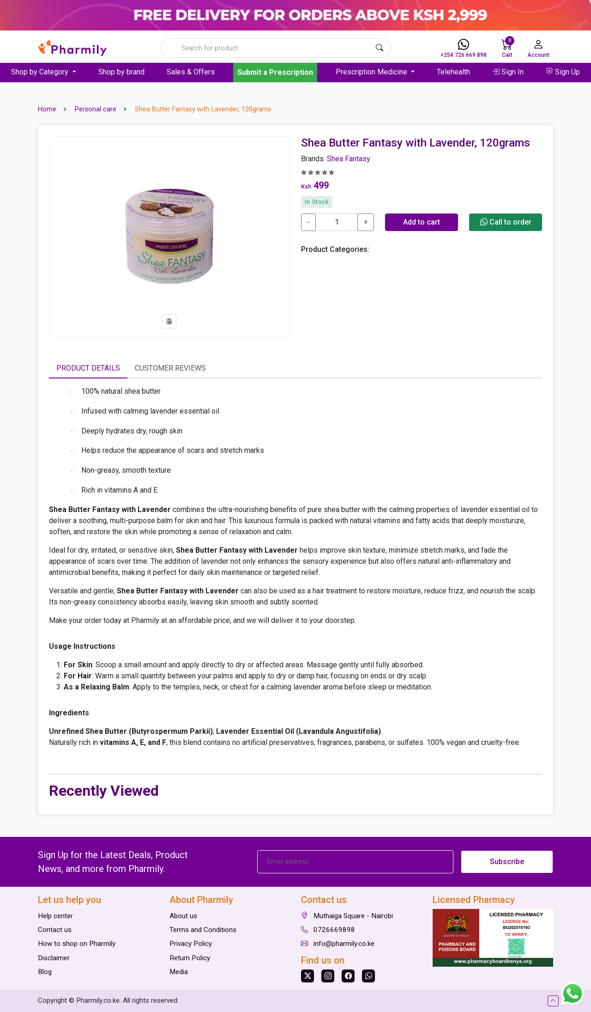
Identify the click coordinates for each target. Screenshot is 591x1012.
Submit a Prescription (275, 72)
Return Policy (189, 958)
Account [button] (538, 48)
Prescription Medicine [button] (372, 71)
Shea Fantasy (348, 158)
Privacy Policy (190, 943)
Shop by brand (121, 71)
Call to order (505, 222)
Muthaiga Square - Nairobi (347, 916)
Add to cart (421, 222)
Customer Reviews (170, 368)
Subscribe (507, 861)
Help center (55, 916)
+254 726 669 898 (463, 48)
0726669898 (328, 930)
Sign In (508, 71)
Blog (45, 972)
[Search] (276, 48)
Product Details (88, 368)
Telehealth (453, 71)
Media (178, 972)
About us (183, 916)
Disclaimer (54, 958)
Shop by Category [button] (40, 71)
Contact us (55, 930)
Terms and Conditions (202, 930)
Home (47, 109)
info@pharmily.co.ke (337, 943)
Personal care (95, 109)
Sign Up (563, 71)
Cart (507, 47)
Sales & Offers (191, 71)
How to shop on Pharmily (76, 943)
